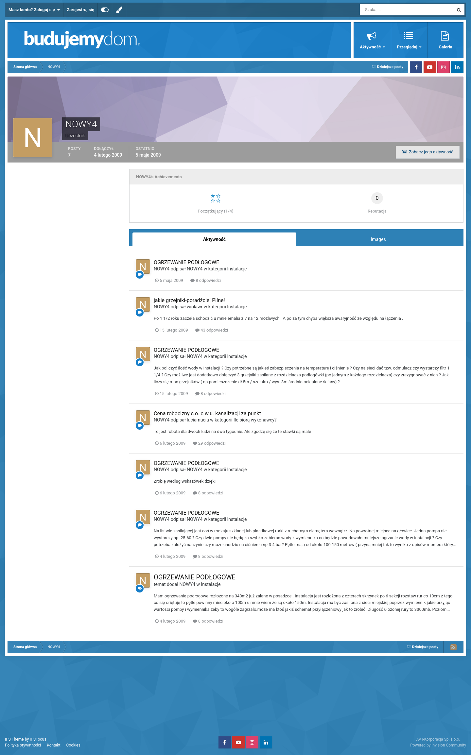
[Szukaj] (382, 9)
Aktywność (371, 46)
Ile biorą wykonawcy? (255, 419)
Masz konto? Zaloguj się (34, 10)
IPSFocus (38, 739)
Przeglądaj (407, 46)
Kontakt (53, 745)
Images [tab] (378, 239)
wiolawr (194, 306)
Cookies (73, 745)
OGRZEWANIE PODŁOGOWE (186, 262)
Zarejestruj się (80, 9)
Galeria (445, 46)
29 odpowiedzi (209, 443)
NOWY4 (161, 268)
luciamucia (198, 419)
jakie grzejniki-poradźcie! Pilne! (189, 300)
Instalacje (237, 268)
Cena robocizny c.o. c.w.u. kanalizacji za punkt (207, 413)
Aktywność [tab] (214, 239)
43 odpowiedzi (211, 330)
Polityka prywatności (23, 745)
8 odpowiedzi (205, 280)
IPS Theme (14, 739)
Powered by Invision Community (438, 745)
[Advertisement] (235, 695)
